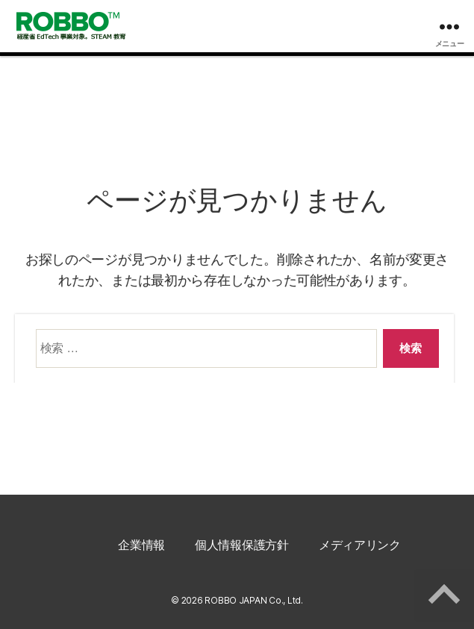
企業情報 (141, 544)
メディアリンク (360, 544)
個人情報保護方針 (242, 544)
